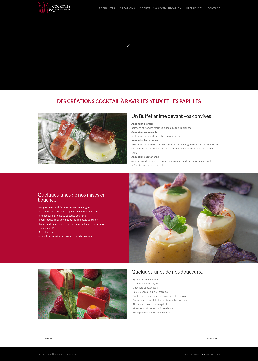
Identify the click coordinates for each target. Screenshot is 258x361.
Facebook (58, 354)
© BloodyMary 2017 (211, 354)
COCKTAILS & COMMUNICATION (160, 8)
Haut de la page (192, 354)
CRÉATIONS (127, 8)
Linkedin (72, 354)
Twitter (44, 354)
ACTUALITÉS (107, 8)
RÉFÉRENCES (194, 8)
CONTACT (214, 8)
